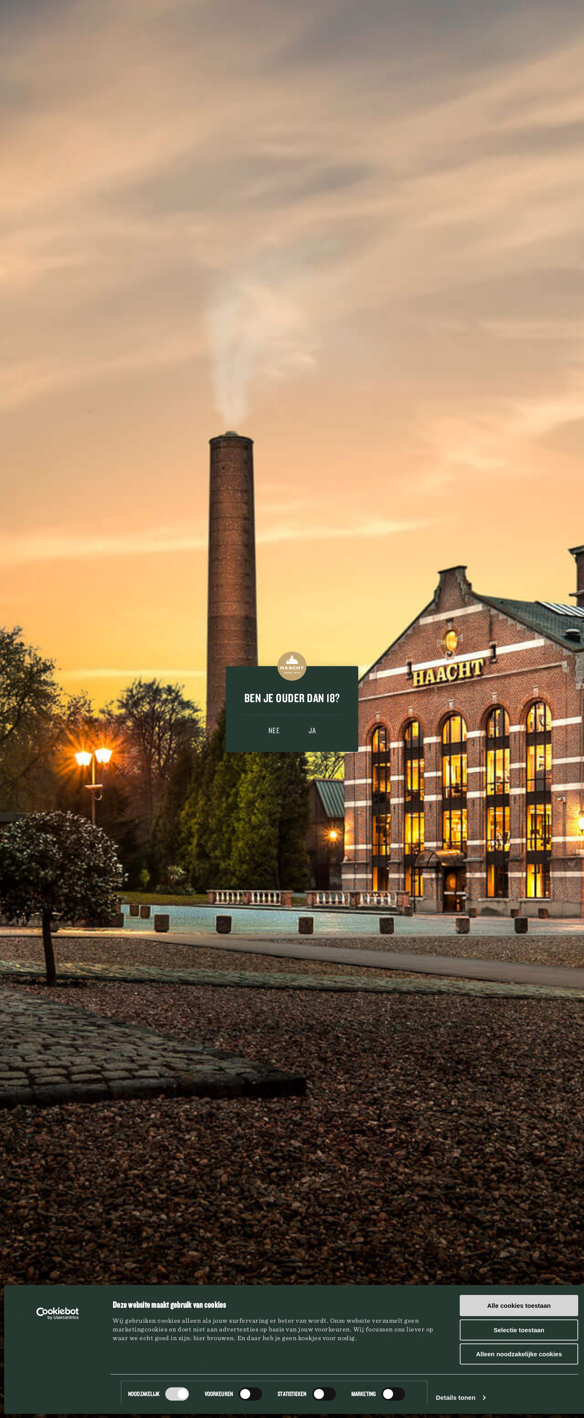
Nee (274, 730)
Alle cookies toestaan (518, 1305)
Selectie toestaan (519, 1329)
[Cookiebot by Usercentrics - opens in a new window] (58, 1313)
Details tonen (455, 1397)
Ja (312, 730)
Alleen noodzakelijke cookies (519, 1354)
